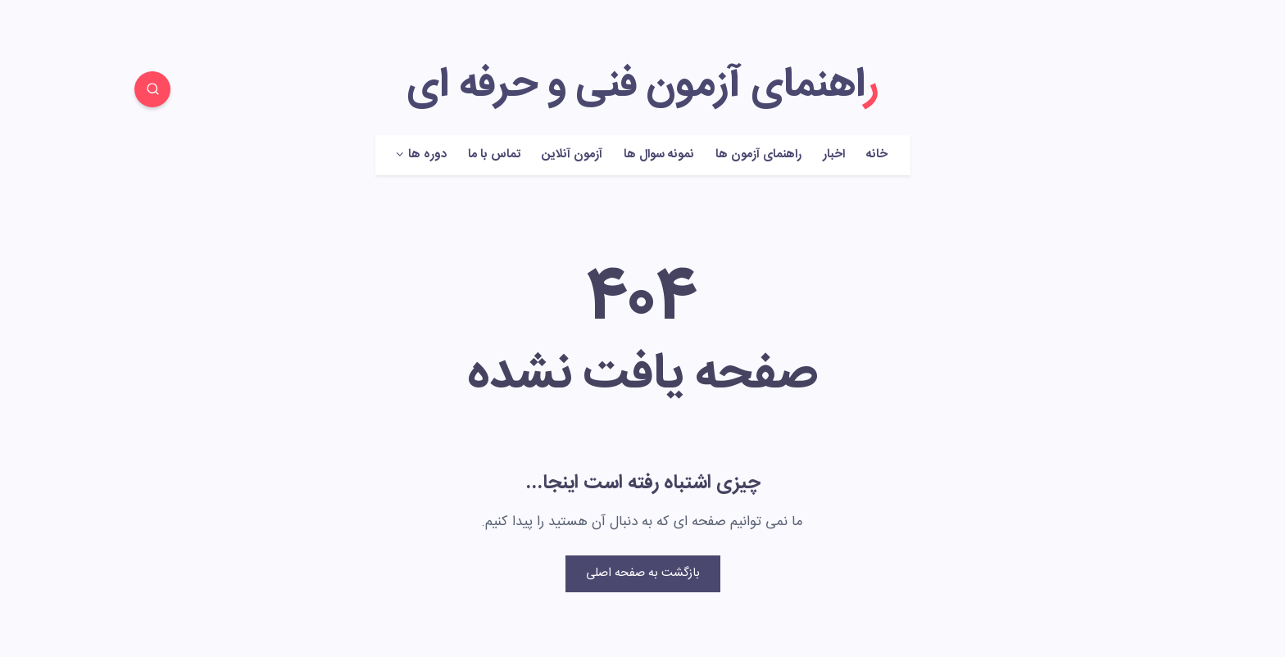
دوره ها (427, 155)
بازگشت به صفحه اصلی (643, 573)
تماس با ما (494, 155)
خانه (877, 155)
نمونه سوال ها (659, 155)
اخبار (834, 155)
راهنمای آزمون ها (758, 155)
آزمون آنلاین (572, 155)
